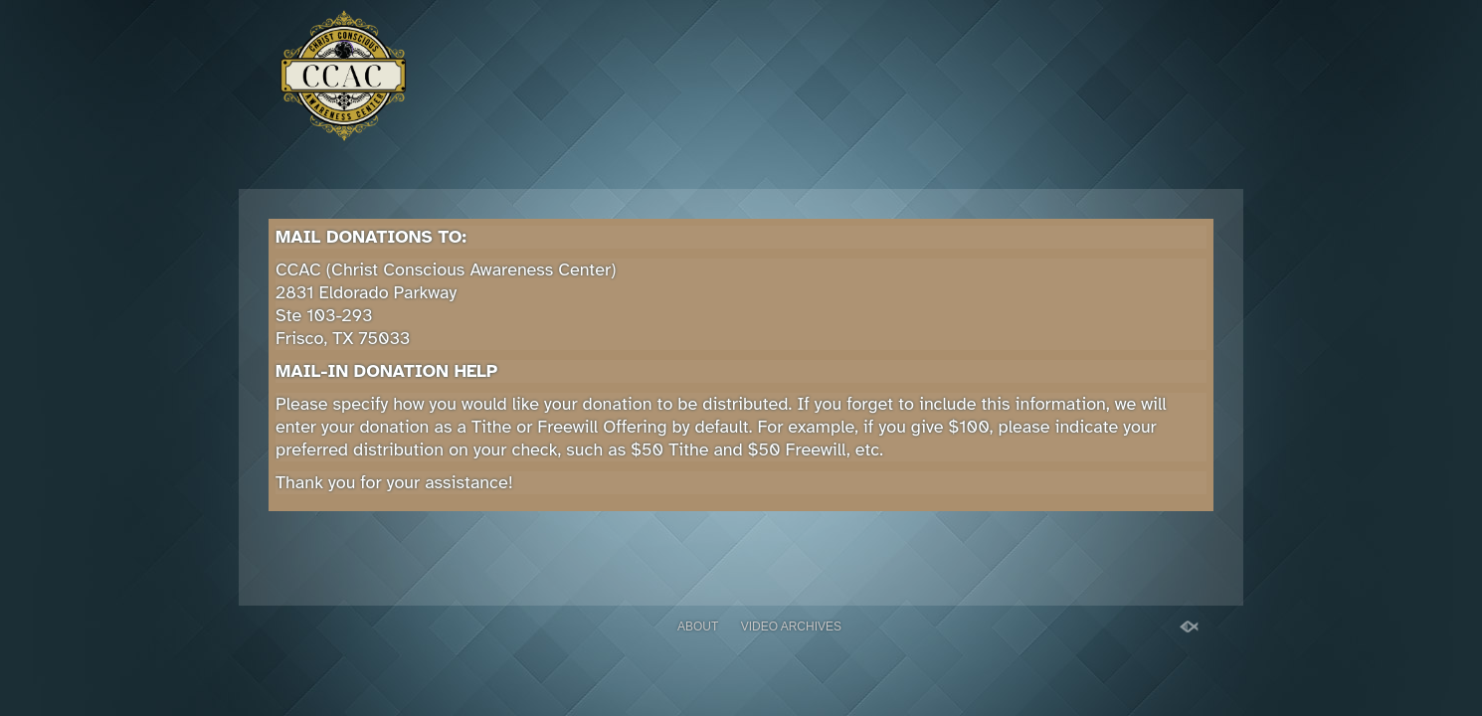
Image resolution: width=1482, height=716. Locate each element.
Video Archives (791, 626)
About (697, 626)
